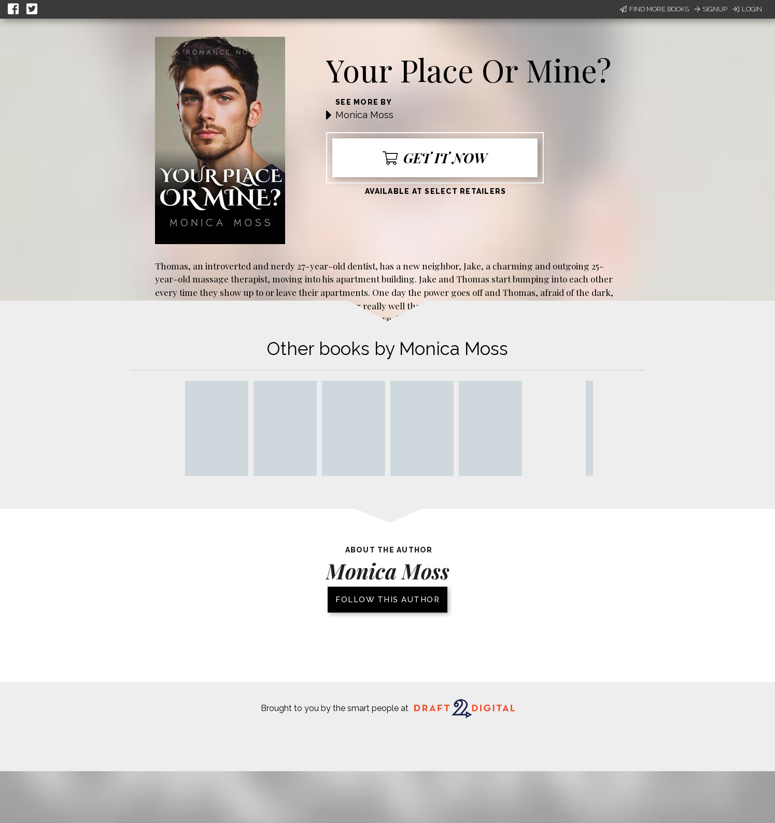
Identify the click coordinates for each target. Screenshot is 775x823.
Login (747, 9)
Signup (710, 9)
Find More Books (654, 9)
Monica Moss (364, 114)
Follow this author (387, 599)
